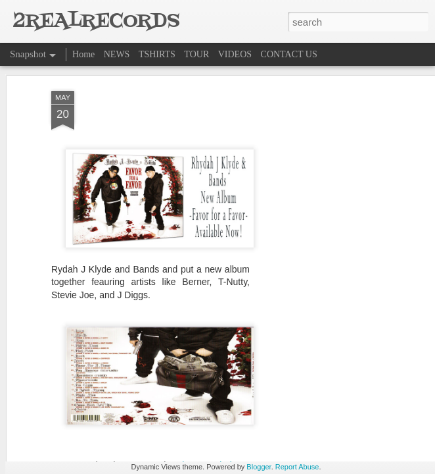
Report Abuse (297, 467)
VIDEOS (235, 54)
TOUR (196, 54)
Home (83, 54)
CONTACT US (289, 54)
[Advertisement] (322, 219)
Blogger (258, 467)
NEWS (117, 54)
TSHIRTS (157, 54)
